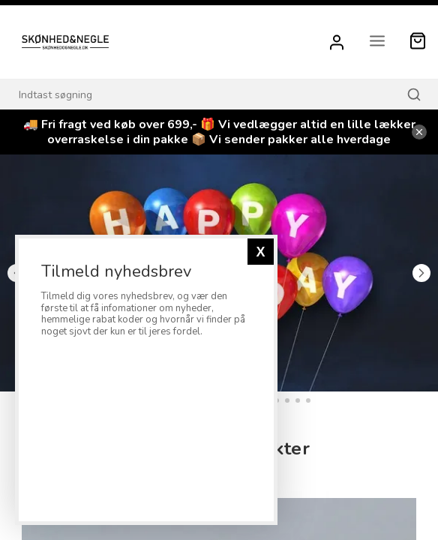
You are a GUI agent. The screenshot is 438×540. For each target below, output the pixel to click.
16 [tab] (287, 400)
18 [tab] (308, 400)
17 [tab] (298, 400)
